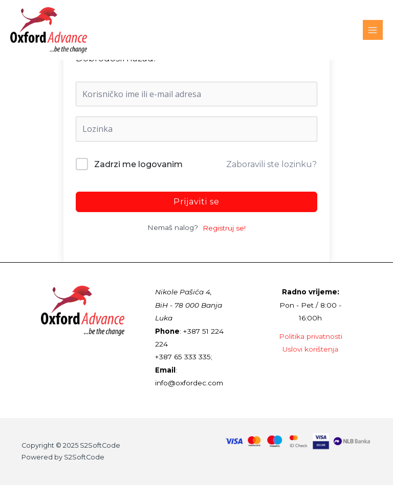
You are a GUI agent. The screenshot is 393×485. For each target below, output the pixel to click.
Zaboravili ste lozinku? (271, 164)
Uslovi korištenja (310, 349)
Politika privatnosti (310, 336)
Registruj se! (224, 228)
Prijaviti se (196, 201)
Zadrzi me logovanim (138, 164)
